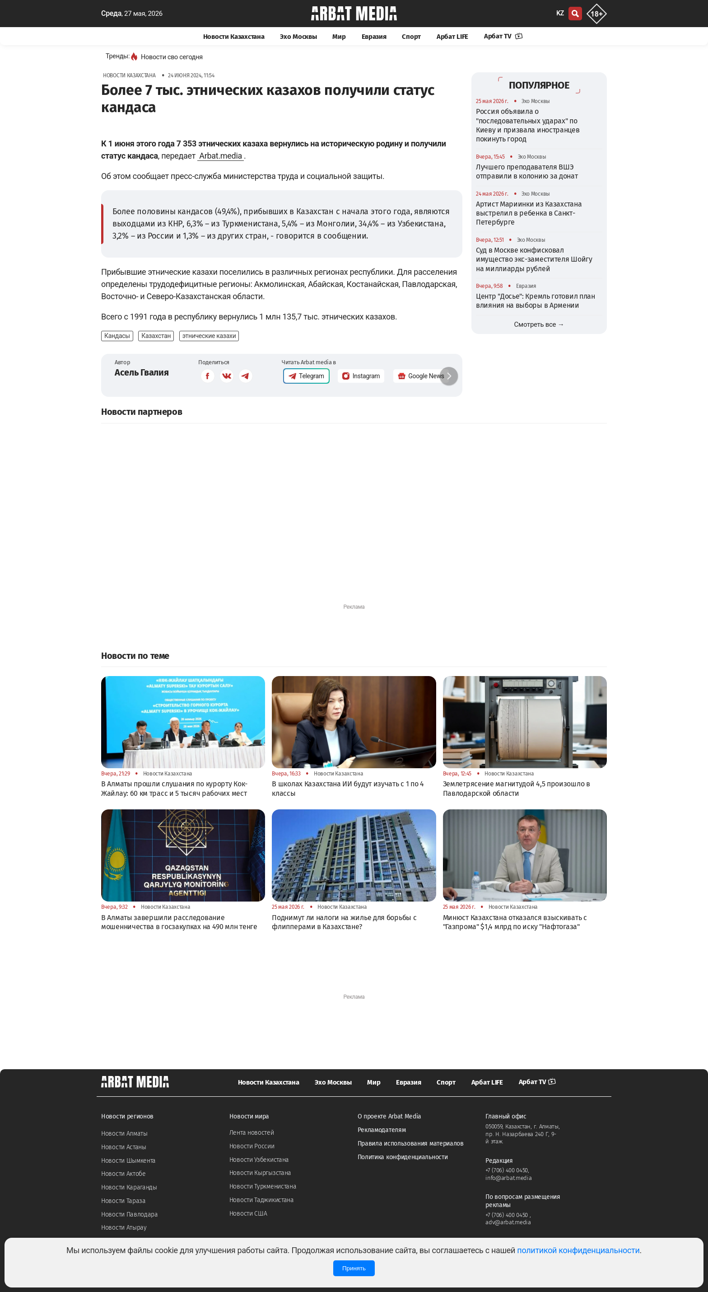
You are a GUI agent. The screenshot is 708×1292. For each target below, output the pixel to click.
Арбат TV (503, 36)
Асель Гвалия (141, 372)
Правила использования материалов (411, 1143)
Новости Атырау (124, 1227)
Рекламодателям (382, 1130)
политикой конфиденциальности (578, 1250)
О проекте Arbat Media (390, 1116)
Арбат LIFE (452, 37)
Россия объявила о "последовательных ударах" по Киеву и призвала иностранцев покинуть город (528, 125)
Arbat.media (220, 155)
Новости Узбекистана (259, 1160)
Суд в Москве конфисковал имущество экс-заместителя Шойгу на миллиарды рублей (534, 259)
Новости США (248, 1213)
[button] (449, 376)
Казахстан (156, 335)
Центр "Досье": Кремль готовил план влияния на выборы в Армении (535, 301)
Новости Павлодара (129, 1214)
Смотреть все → (539, 324)
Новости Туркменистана (263, 1186)
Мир (338, 37)
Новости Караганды (129, 1187)
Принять (354, 1268)
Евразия (374, 37)
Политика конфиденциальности (403, 1157)
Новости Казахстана (234, 37)
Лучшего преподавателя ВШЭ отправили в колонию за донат (527, 171)
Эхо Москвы (298, 37)
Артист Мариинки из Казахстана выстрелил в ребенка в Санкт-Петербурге (529, 213)
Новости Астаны (123, 1147)
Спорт (411, 37)
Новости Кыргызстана (260, 1173)
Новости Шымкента (128, 1161)
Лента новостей (251, 1133)
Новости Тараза (123, 1201)
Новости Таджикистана (261, 1200)
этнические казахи (209, 335)
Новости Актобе (123, 1174)
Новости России (252, 1146)
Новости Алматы (124, 1133)
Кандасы (117, 335)
